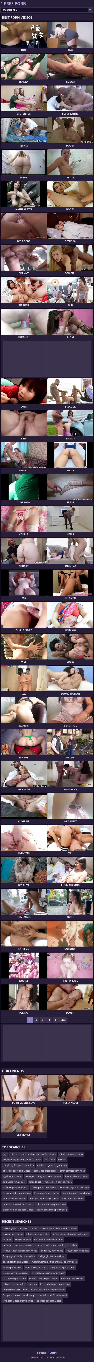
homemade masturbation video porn (70, 1234)
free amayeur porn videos (46, 1193)
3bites (35, 1228)
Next (63, 1019)
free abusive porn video (76, 1176)
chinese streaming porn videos (51, 1204)
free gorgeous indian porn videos (19, 1256)
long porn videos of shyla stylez (18, 1300)
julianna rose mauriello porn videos (48, 1289)
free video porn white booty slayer (48, 1273)
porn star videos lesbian (14, 1198)
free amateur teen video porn (48, 1239)
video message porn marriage (74, 1187)
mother (40, 1165)
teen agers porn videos (72, 1278)
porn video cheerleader (45, 1170)
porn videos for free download (52, 1295)
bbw (53, 1159)
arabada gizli (35, 1181)
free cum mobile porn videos (17, 1193)
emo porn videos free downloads (51, 1245)
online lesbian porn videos (15, 1261)
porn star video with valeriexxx (17, 1204)
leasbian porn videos (13, 1234)
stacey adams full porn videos (43, 1278)
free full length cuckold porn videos (20, 1250)
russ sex (62, 1159)
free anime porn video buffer (76, 1193)
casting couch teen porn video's (52, 1209)
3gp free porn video (12, 1176)
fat (45, 1159)
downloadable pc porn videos (17, 1159)
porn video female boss (14, 1181)
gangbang (62, 1165)
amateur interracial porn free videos (38, 1154)
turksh (38, 1159)
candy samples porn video (72, 1170)
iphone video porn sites (37, 1234)
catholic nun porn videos (71, 1154)
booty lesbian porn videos (62, 1267)
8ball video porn (23, 1239)
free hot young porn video (15, 1228)
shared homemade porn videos (18, 1209)
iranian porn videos (12, 1267)
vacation (33, 1284)
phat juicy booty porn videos (16, 1170)
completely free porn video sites (18, 1165)
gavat (50, 1165)
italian (74, 1245)
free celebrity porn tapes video (55, 1284)
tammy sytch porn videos (15, 1289)
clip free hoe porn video (14, 1278)
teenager (29, 1176)
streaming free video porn (15, 1187)
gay (4, 1154)
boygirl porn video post (77, 1250)
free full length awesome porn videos (59, 1228)
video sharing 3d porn (35, 1267)
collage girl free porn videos (52, 1256)
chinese (13, 1154)
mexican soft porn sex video (58, 1181)
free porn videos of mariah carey (18, 1295)
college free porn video (14, 1284)
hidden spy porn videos (51, 1250)
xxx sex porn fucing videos (15, 1273)
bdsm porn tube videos (73, 1198)
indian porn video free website (17, 1245)
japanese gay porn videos (49, 1300)
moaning (7, 1239)
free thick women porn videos (43, 1198)
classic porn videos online (44, 1187)
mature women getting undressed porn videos (54, 1261)
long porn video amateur (50, 1176)
